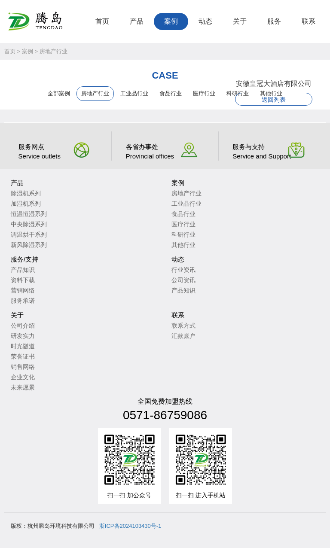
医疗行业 (204, 93)
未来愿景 (23, 387)
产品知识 (23, 269)
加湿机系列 (26, 203)
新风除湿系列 (29, 244)
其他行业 (183, 244)
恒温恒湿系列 (29, 213)
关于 (240, 21)
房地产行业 (53, 51)
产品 (137, 21)
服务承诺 (23, 300)
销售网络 (23, 366)
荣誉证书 (23, 356)
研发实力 (23, 335)
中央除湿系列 (29, 224)
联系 (308, 21)
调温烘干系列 (29, 234)
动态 (205, 21)
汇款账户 (183, 335)
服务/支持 (24, 259)
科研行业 (183, 234)
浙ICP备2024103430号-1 (130, 526)
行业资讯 (183, 269)
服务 (274, 21)
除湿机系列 (26, 193)
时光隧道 (23, 346)
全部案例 (59, 93)
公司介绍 (23, 325)
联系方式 (183, 325)
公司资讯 (183, 280)
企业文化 (23, 377)
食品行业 (170, 93)
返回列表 (274, 99)
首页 (102, 21)
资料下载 (23, 280)
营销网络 (23, 290)
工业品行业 (134, 93)
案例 (171, 21)
